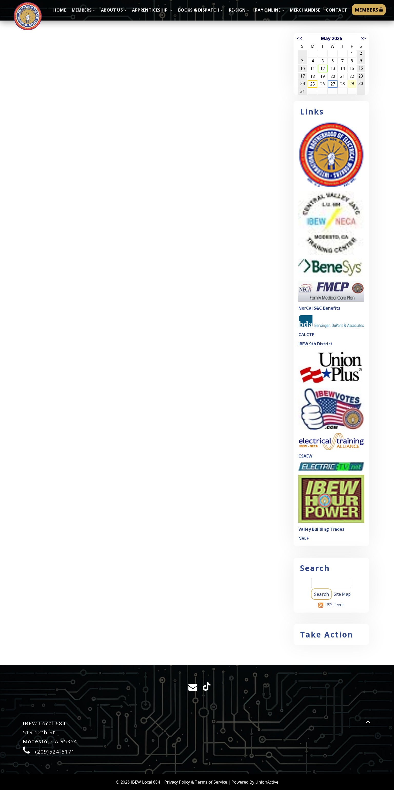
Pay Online (269, 10)
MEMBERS (369, 10)
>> (363, 38)
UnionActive (266, 782)
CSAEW (305, 456)
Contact (336, 10)
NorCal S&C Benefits (319, 308)
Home (59, 10)
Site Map (342, 594)
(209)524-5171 (55, 751)
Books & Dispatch (200, 10)
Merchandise (305, 10)
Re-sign (239, 10)
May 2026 (331, 38)
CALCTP (306, 334)
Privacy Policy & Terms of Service (195, 782)
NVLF (303, 538)
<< (299, 38)
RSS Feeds (335, 604)
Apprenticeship (152, 10)
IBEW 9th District (315, 344)
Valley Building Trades (321, 529)
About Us (114, 10)
